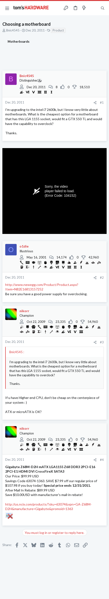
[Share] (95, 102)
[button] (7, 8)
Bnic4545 (13, 30)
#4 (102, 460)
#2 (102, 277)
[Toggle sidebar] (93, 8)
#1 (102, 102)
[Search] (103, 8)
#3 (102, 342)
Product (58, 30)
